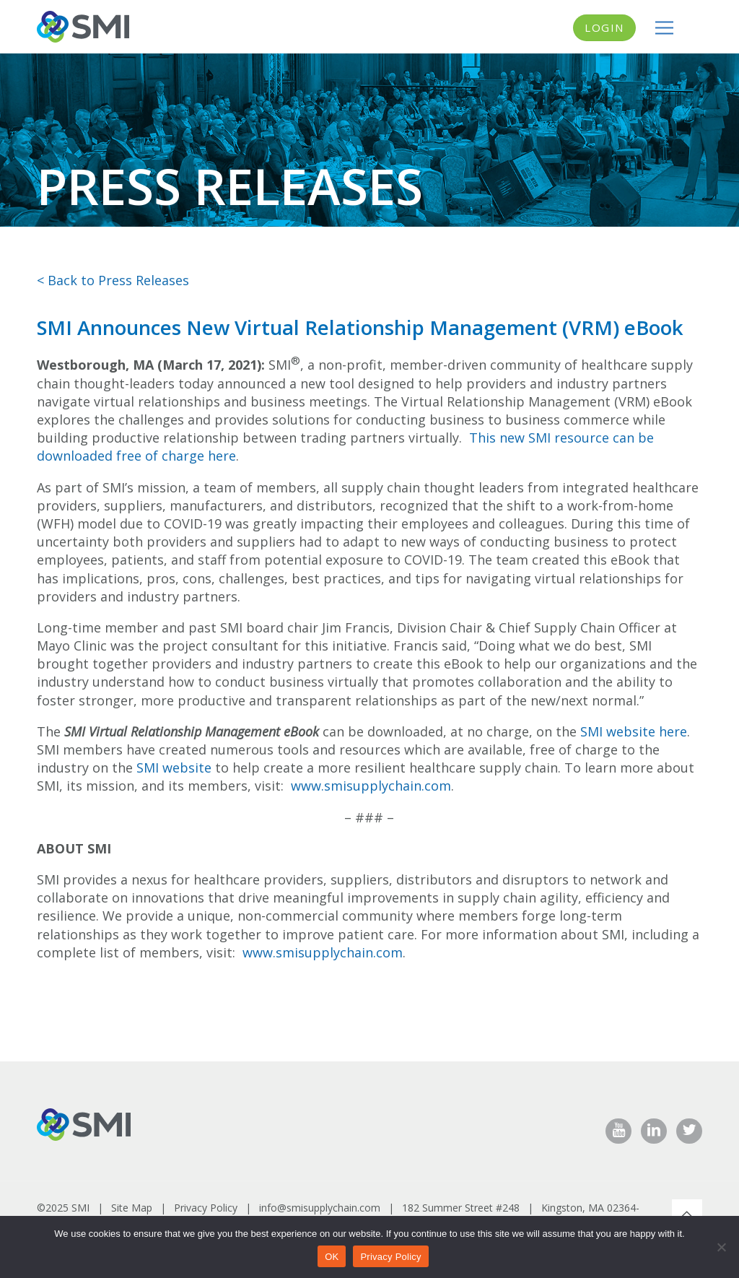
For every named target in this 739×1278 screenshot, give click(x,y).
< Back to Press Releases (113, 280)
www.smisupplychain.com (371, 785)
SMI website (173, 767)
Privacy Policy (205, 1207)
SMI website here (633, 731)
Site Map (131, 1207)
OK (331, 1256)
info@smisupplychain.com (319, 1207)
